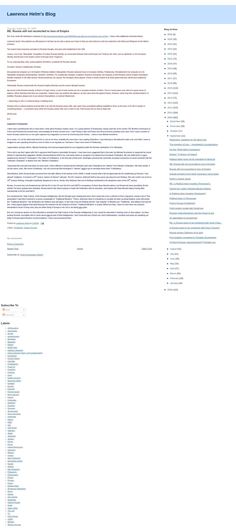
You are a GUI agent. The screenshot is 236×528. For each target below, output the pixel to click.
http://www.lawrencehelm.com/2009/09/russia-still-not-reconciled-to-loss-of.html (75, 36)
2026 (170, 34)
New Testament (14, 458)
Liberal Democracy (15, 447)
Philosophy (12, 472)
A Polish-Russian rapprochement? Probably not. (193, 242)
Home (80, 248)
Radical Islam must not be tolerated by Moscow (192, 159)
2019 (170, 68)
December (175, 121)
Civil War (11, 361)
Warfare (11, 522)
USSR (10, 519)
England (11, 383)
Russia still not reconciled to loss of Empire (190, 169)
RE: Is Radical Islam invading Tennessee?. (190, 183)
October (174, 131)
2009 (170, 117)
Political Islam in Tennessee (183, 198)
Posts (6, 310)
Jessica (11, 439)
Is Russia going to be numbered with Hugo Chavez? (195, 228)
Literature (12, 450)
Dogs (10, 375)
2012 (170, 102)
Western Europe (14, 525)
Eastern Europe (30, 228)
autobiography (13, 336)
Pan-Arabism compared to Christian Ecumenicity (193, 237)
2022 (170, 54)
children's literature (15, 350)
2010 (170, 112)
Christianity (18, 228)
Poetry (10, 483)
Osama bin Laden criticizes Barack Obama (190, 188)
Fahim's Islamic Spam (180, 179)
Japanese (12, 436)
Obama (11, 466)
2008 (170, 289)
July (172, 254)
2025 (170, 39)
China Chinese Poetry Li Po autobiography (25, 353)
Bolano (10, 345)
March (173, 273)
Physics (11, 480)
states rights (13, 508)
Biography (12, 339)
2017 (170, 78)
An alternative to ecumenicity (183, 218)
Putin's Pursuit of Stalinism (182, 203)
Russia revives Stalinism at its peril (186, 232)
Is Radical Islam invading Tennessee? (188, 193)
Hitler (10, 422)
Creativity (11, 369)
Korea (10, 444)
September (175, 136)
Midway (11, 453)
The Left (11, 511)
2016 (170, 83)
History (10, 419)
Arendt (10, 334)
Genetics (11, 406)
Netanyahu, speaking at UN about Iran (188, 139)
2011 (170, 107)
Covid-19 (11, 367)
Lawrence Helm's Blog (31, 14)
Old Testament (14, 469)
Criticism (11, 372)
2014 (170, 93)
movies (11, 455)
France (10, 397)
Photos (10, 478)
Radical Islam (13, 486)
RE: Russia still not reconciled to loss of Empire (192, 164)
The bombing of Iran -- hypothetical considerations (194, 144)
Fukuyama (12, 400)
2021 (170, 59)
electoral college (14, 381)
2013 (170, 98)
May (172, 263)
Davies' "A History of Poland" (183, 154)
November (175, 126)
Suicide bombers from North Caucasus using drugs (194, 174)
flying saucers (13, 395)
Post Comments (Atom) (31, 254)
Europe (11, 386)
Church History (14, 358)
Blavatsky (12, 342)
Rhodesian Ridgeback (17, 489)
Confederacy (13, 364)
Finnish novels (14, 392)
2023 (170, 49)
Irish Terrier (12, 428)
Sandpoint (12, 500)
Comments (8, 315)
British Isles (12, 347)
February (174, 278)
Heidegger (12, 417)
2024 (170, 44)
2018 (170, 73)
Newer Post (12, 248)
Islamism (11, 431)
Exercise (11, 389)
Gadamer (11, 403)
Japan (10, 433)
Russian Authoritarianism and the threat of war (192, 213)
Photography (13, 475)
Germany (11, 408)
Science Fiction (14, 502)
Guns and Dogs (14, 414)
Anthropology (13, 328)
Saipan (10, 494)
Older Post (147, 248)
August (173, 249)
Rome (10, 491)
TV (9, 514)
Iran (9, 425)
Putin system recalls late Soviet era (186, 208)
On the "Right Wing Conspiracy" (185, 149)
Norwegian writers (15, 461)
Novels (10, 464)
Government (13, 411)
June (172, 258)
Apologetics (12, 331)
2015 (170, 88)
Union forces (13, 516)
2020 (170, 63)
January (174, 283)
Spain (10, 505)
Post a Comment (15, 244)
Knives (10, 442)
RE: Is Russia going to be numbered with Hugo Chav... (196, 223)
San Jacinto (12, 497)
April (172, 268)
